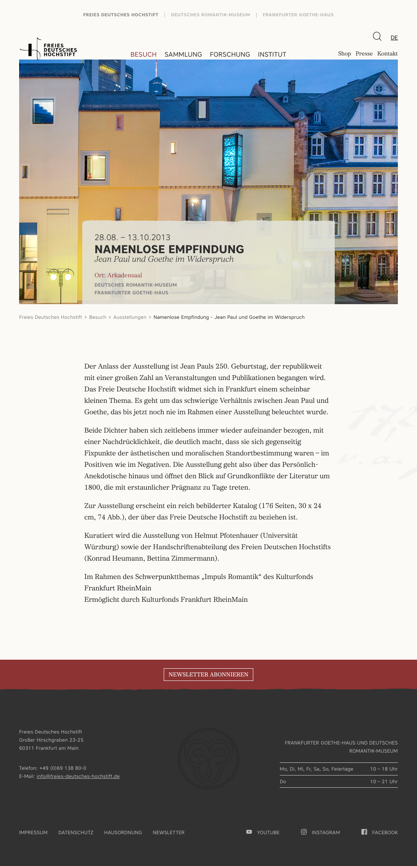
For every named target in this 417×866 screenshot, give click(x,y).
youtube (263, 832)
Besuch (144, 54)
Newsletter (168, 832)
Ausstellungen (129, 317)
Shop (344, 54)
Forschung (230, 54)
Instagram (320, 832)
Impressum (33, 832)
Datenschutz (75, 832)
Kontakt (387, 54)
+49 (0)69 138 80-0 (63, 768)
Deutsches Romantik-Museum (210, 15)
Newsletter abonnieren (208, 674)
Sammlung (183, 54)
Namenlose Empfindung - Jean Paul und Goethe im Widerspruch (229, 317)
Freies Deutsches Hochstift (120, 15)
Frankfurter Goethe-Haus (298, 15)
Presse (364, 54)
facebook (380, 832)
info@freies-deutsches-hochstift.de (78, 776)
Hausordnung (123, 832)
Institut (272, 54)
